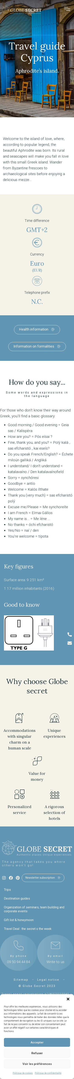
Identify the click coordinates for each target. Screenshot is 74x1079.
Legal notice (48, 979)
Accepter (37, 1042)
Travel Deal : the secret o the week (28, 929)
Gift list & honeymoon (19, 920)
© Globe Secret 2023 (37, 986)
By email (55, 955)
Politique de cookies (23, 1073)
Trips (7, 890)
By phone (18, 955)
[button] (68, 999)
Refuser (37, 1053)
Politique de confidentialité (48, 1073)
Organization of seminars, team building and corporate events (34, 909)
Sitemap (21, 979)
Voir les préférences (37, 1064)
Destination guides (17, 898)
